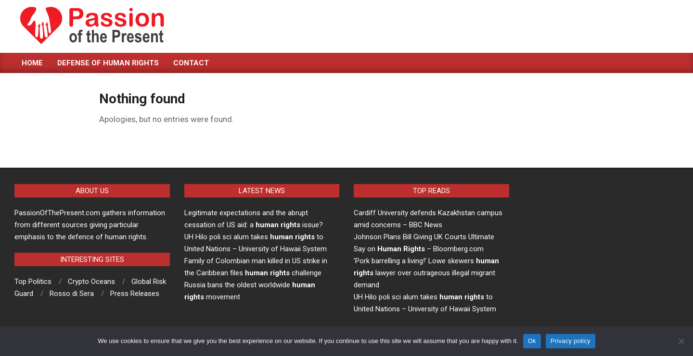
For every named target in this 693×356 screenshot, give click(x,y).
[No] (681, 341)
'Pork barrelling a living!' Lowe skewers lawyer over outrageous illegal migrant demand (426, 273)
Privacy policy (570, 340)
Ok (532, 340)
